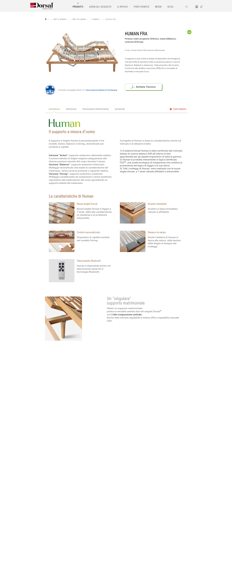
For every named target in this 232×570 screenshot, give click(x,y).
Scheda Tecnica (146, 86)
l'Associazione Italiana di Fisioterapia (101, 90)
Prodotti (78, 6)
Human (95, 19)
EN (186, 6)
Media (158, 6)
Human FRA (110, 19)
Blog (170, 6)
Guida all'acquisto (100, 6)
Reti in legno (79, 19)
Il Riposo (122, 6)
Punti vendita (141, 6)
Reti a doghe (60, 19)
